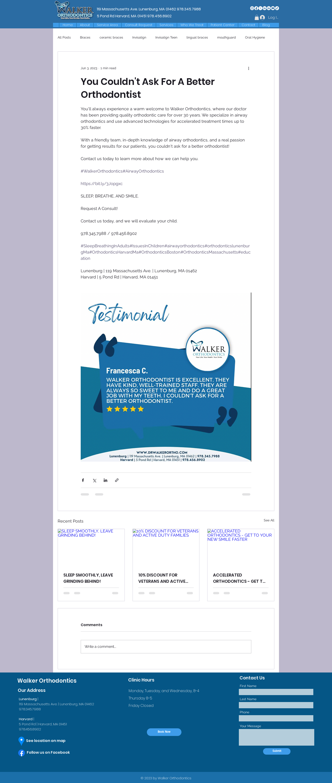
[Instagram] (252, 8)
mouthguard (226, 37)
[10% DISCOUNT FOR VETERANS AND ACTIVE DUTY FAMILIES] (166, 547)
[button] (107, 25)
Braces (85, 37)
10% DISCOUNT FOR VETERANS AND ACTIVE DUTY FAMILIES (161, 578)
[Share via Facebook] (83, 480)
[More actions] (248, 68)
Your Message (250, 726)
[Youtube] (273, 8)
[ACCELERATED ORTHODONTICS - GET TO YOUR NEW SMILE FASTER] (241, 547)
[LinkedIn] (265, 8)
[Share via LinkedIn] (105, 480)
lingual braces (197, 37)
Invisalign (139, 37)
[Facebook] (256, 8)
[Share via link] (117, 480)
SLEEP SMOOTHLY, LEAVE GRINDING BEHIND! (88, 578)
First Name (248, 685)
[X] (260, 8)
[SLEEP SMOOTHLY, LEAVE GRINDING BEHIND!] (91, 547)
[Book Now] (164, 732)
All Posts (64, 37)
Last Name (248, 699)
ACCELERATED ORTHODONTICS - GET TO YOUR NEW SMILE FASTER (239, 578)
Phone (244, 712)
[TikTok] (277, 8)
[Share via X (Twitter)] (94, 480)
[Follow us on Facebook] (53, 752)
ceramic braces (111, 37)
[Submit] (276, 751)
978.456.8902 (159, 16)
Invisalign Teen (166, 37)
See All (269, 520)
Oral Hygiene (255, 37)
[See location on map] (50, 741)
